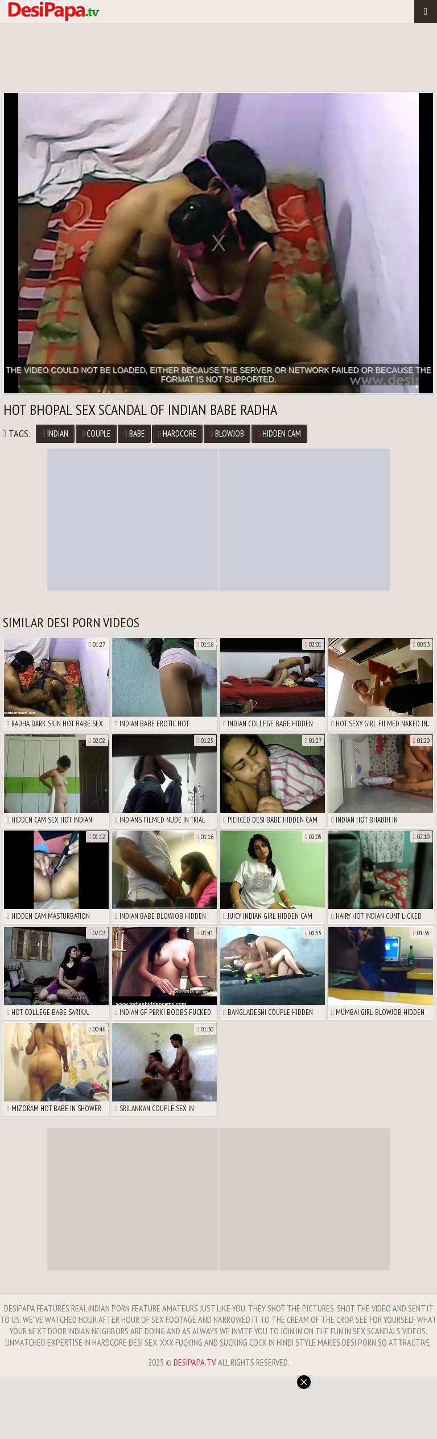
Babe (134, 433)
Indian (55, 433)
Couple (96, 433)
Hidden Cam (279, 433)
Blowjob (227, 433)
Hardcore (177, 433)
